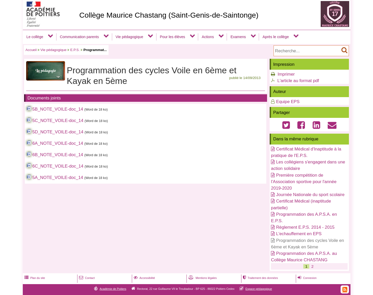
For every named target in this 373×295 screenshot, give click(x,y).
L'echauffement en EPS (299, 233)
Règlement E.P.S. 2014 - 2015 (305, 227)
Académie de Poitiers (112, 288)
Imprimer (286, 74)
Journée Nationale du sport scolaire (310, 194)
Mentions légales (202, 277)
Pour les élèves (172, 37)
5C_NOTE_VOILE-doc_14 (57, 120)
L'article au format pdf (298, 80)
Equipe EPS (288, 101)
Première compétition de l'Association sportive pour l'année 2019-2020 (303, 182)
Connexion (307, 277)
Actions (208, 37)
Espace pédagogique (259, 288)
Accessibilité (144, 277)
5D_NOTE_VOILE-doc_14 (57, 131)
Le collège (34, 37)
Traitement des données (260, 277)
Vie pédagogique (129, 37)
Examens (238, 37)
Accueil (31, 50)
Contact (86, 277)
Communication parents (79, 37)
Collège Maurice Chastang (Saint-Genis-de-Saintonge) (169, 15)
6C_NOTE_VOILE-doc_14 (57, 166)
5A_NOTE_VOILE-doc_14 (57, 177)
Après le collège (275, 37)
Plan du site (34, 277)
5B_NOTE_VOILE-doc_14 (57, 109)
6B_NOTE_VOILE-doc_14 (57, 154)
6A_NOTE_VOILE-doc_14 (57, 143)
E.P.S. (75, 50)
